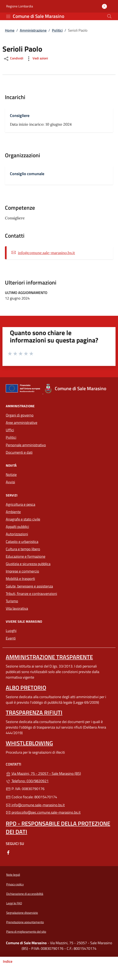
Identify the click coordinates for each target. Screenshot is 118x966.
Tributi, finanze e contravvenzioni (31, 593)
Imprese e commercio (22, 571)
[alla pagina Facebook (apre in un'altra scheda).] (8, 852)
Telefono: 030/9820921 (27, 781)
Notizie (11, 474)
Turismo (12, 601)
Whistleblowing (29, 743)
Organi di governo (20, 415)
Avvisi (10, 482)
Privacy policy (15, 884)
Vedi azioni (37, 59)
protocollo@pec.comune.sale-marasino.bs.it (43, 812)
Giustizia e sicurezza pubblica (28, 564)
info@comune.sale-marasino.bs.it (46, 252)
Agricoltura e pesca (20, 504)
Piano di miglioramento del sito (26, 931)
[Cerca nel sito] (109, 16)
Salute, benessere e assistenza (29, 586)
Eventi (11, 638)
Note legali (13, 874)
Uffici (10, 430)
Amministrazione (33, 30)
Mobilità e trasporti (39, 578)
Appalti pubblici (17, 526)
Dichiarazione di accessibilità (24, 893)
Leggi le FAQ (14, 903)
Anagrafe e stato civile (23, 519)
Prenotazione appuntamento (25, 922)
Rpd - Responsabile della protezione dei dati (58, 827)
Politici (57, 30)
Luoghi (11, 630)
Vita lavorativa (17, 608)
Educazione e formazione (25, 556)
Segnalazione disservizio (22, 912)
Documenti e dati (19, 452)
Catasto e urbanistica (22, 541)
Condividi (13, 59)
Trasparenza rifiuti (34, 712)
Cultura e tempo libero (23, 549)
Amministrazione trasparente (49, 656)
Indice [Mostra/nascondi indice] (7, 961)
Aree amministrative (21, 422)
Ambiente (13, 512)
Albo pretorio (26, 687)
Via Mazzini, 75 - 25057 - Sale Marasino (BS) (59, 773)
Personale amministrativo (26, 445)
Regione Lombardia (19, 6)
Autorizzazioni (17, 534)
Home (9, 30)
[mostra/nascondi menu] (8, 16)
